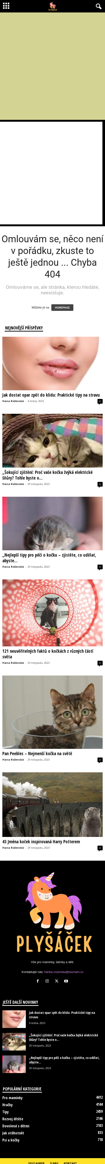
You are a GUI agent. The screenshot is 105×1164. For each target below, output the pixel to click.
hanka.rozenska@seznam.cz (63, 972)
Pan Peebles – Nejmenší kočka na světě (37, 753)
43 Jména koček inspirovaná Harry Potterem (41, 842)
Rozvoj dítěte (12, 1118)
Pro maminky (12, 1097)
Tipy (5, 1111)
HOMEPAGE (62, 307)
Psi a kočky (10, 1140)
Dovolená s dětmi (15, 1126)
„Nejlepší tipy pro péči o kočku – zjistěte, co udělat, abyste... (49, 558)
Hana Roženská (13, 401)
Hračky (7, 1104)
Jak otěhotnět (13, 1133)
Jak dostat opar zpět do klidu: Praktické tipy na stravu (51, 395)
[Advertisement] (51, 66)
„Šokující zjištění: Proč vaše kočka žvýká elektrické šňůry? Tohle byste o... (47, 475)
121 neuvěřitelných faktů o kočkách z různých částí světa (47, 654)
